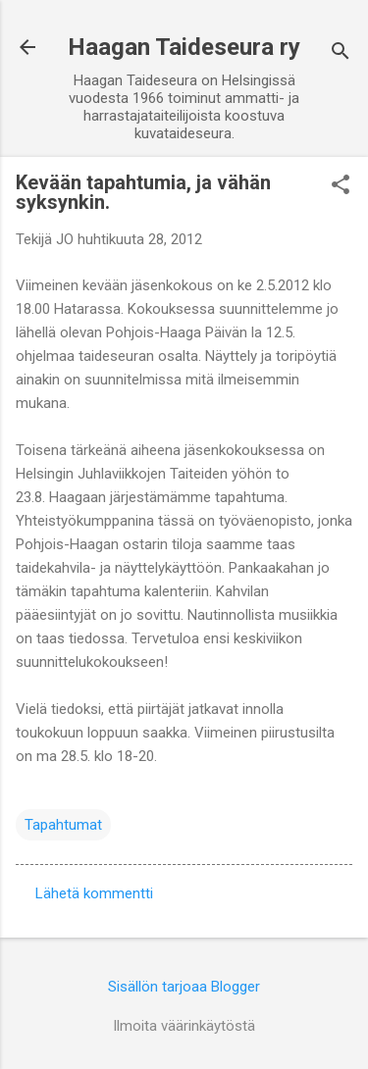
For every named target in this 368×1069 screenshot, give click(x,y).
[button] (340, 186)
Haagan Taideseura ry (184, 47)
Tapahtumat (63, 825)
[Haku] (340, 53)
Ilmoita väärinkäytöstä (184, 1026)
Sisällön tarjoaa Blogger (184, 986)
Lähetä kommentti (94, 893)
